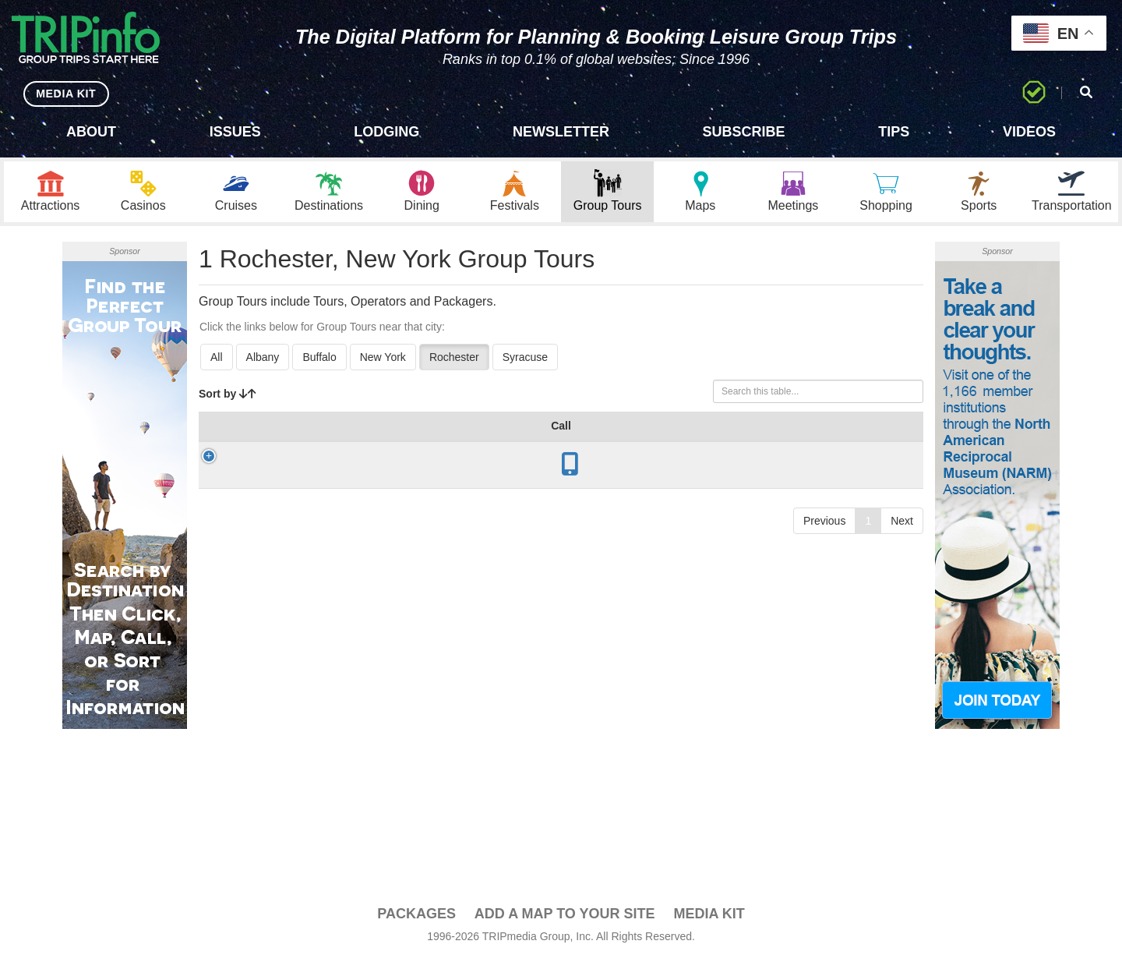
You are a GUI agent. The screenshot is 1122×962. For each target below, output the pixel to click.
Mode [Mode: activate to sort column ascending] (670, 443)
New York (383, 359)
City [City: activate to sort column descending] (334, 443)
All (216, 359)
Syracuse (525, 359)
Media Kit (708, 916)
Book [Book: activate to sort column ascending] (886, 443)
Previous (824, 552)
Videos (1029, 132)
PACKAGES (416, 916)
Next (902, 552)
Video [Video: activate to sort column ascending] (828, 443)
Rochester (454, 359)
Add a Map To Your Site (565, 916)
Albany (263, 359)
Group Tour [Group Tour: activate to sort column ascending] (265, 436)
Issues (235, 132)
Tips (893, 132)
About (91, 132)
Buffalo (319, 359)
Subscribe (744, 132)
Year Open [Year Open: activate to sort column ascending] (399, 436)
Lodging (386, 132)
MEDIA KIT (63, 93)
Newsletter (561, 132)
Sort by (227, 396)
